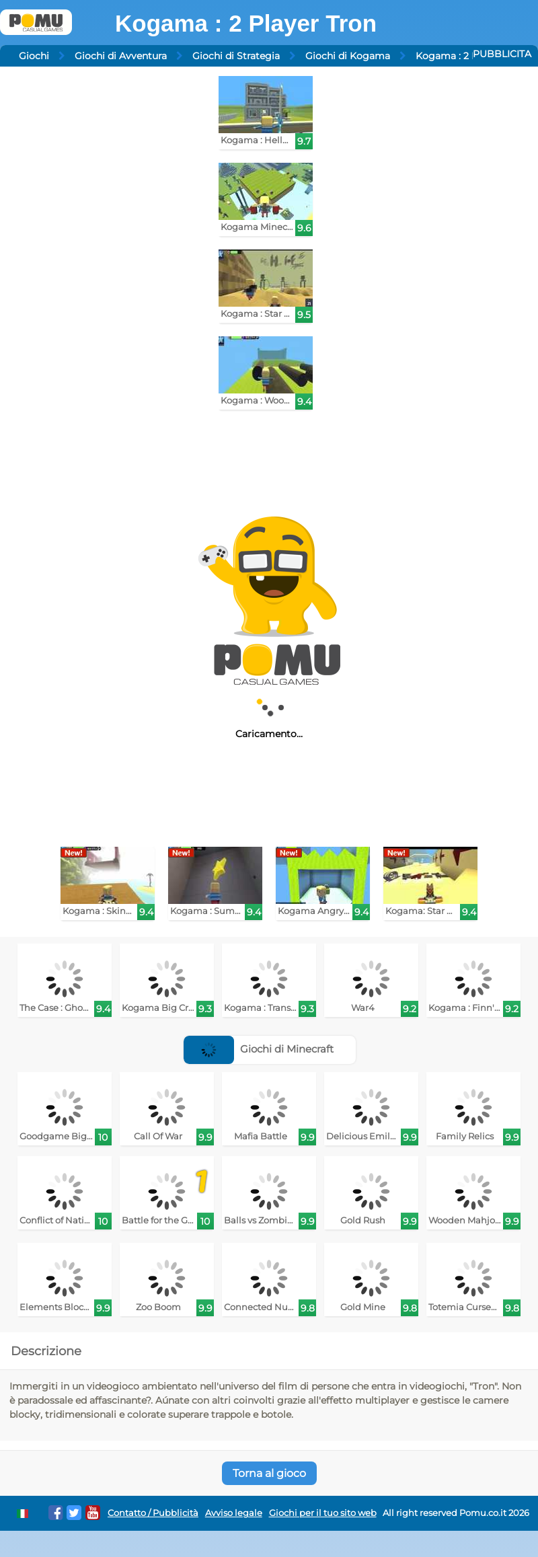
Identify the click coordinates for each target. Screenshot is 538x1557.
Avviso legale (233, 1513)
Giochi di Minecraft (259, 1048)
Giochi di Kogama (347, 56)
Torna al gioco (269, 1473)
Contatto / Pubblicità (153, 1513)
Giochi (34, 56)
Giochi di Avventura (121, 56)
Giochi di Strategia (236, 56)
